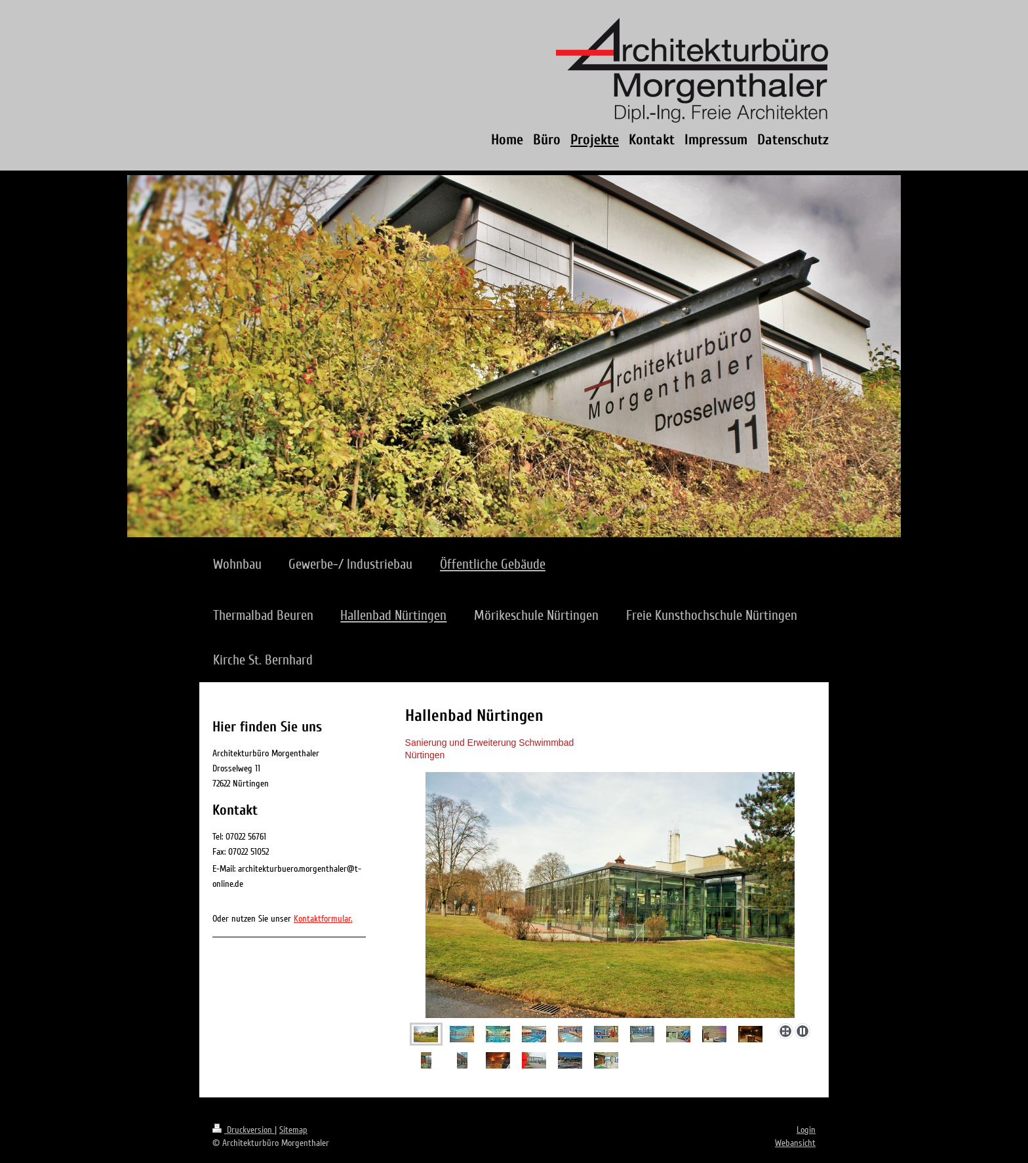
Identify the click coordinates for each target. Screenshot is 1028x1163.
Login (806, 1129)
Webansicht (795, 1143)
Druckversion (243, 1129)
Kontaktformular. (323, 918)
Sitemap (293, 1129)
